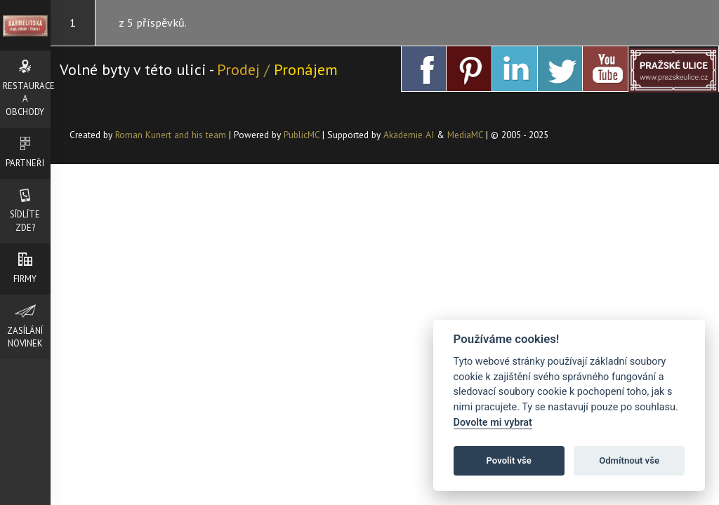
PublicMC (301, 134)
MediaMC (465, 134)
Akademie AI (408, 134)
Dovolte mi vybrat (493, 423)
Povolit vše (509, 460)
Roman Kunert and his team (172, 134)
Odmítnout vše (629, 460)
